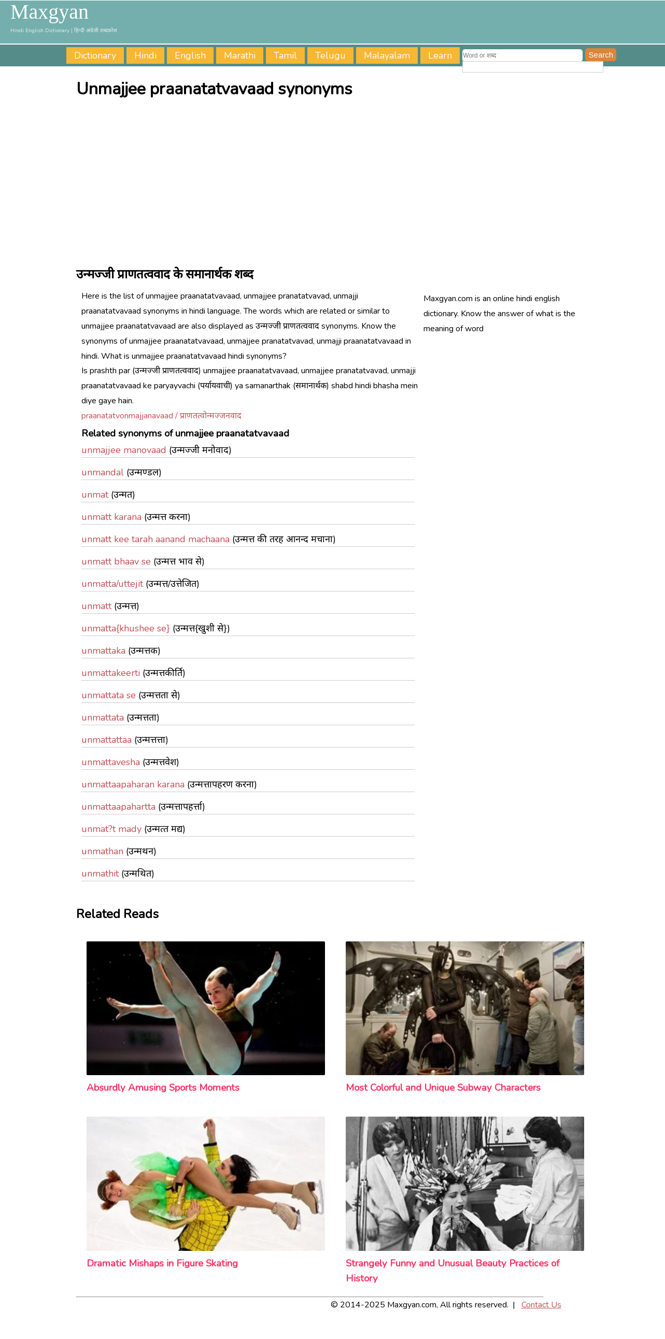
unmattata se (108, 695)
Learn (440, 55)
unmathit (100, 873)
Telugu (330, 55)
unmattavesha (110, 762)
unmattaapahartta (118, 806)
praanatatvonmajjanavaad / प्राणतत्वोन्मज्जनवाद (161, 415)
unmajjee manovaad (123, 450)
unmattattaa (106, 740)
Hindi (145, 55)
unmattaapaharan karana (133, 784)
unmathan (102, 851)
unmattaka (103, 650)
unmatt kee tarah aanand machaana (155, 539)
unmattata (102, 717)
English (190, 55)
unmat (94, 494)
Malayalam (387, 55)
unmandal (102, 472)
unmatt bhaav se (116, 561)
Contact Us (541, 1304)
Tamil (285, 55)
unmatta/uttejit (112, 583)
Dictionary (95, 55)
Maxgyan (49, 12)
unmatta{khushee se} (125, 628)
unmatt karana (111, 517)
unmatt (96, 606)
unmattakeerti (110, 673)
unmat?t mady (111, 829)
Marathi (240, 55)
